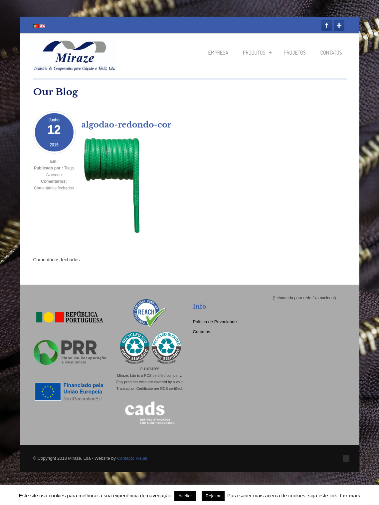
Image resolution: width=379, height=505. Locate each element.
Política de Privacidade (215, 321)
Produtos (257, 52)
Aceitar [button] (185, 495)
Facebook (326, 25)
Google (339, 25)
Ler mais (350, 495)
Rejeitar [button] (213, 495)
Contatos (331, 52)
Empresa (218, 52)
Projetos (295, 52)
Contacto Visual (132, 458)
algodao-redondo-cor (126, 124)
